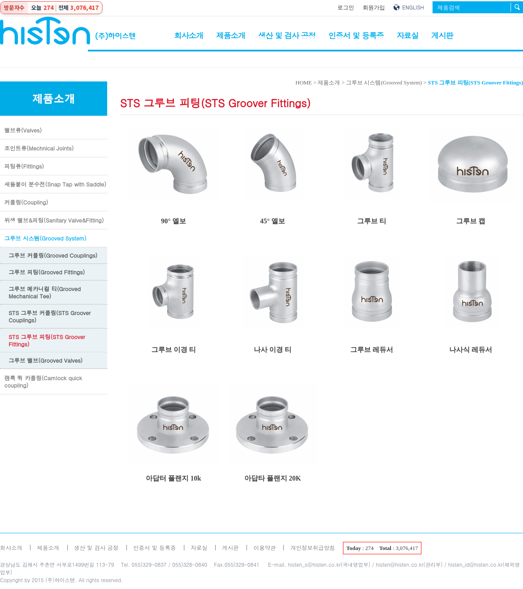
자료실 (407, 35)
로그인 (345, 7)
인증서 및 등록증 (356, 35)
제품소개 (230, 35)
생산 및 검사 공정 (287, 35)
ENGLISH (413, 7)
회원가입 (374, 7)
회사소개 (188, 35)
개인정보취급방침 (312, 547)
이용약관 (264, 547)
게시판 (442, 35)
